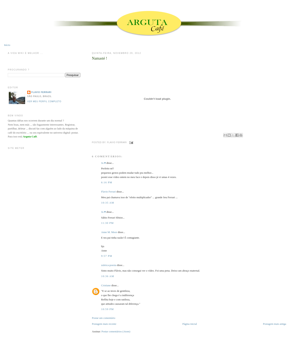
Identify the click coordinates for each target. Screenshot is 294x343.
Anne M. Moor (109, 232)
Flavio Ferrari (108, 191)
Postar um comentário (103, 317)
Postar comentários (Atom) (115, 331)
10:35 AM (107, 202)
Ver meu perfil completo (44, 101)
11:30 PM (107, 222)
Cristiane (106, 285)
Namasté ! (99, 58)
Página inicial (189, 323)
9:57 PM (106, 255)
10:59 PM (107, 309)
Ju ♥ (103, 162)
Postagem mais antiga (274, 323)
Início (7, 44)
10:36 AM (107, 276)
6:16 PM (106, 182)
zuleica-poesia (108, 265)
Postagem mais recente (104, 323)
